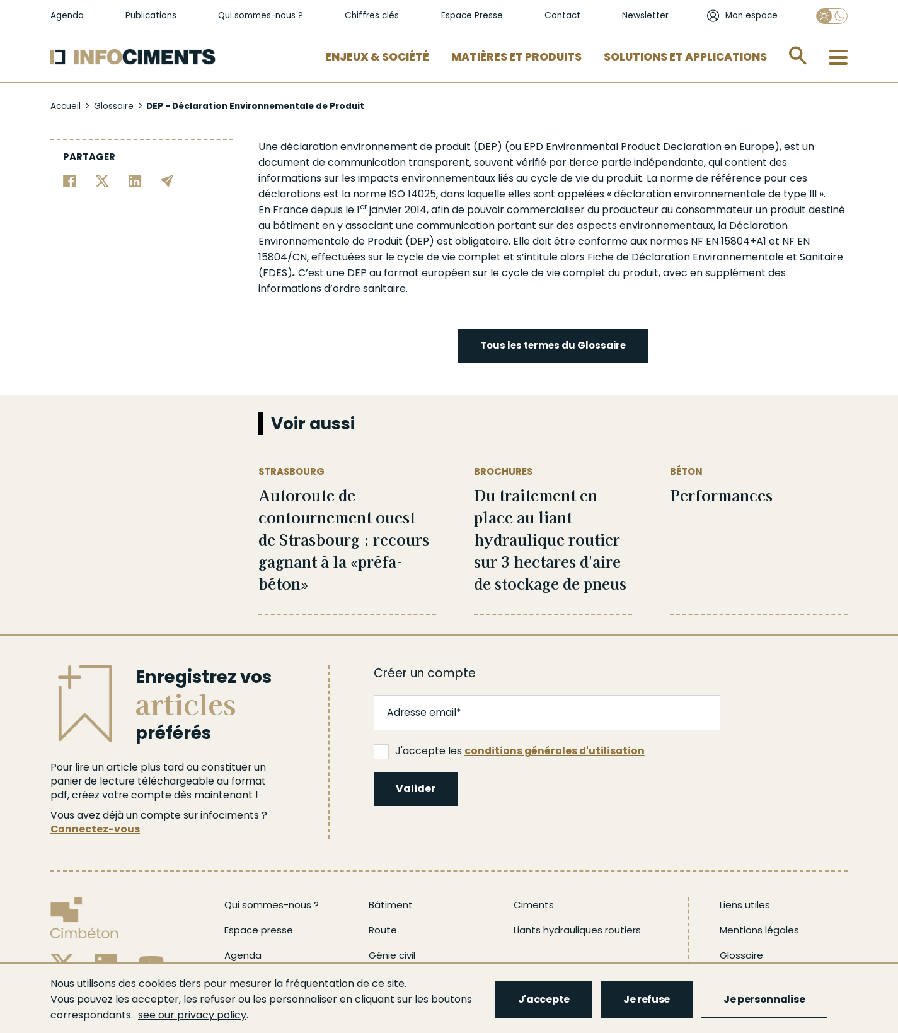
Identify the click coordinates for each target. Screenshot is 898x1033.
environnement (378, 146)
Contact (562, 15)
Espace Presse (472, 15)
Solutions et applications (685, 56)
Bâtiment (391, 904)
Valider (415, 788)
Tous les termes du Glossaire (553, 345)
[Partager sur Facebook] (69, 180)
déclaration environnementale (690, 194)
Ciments (534, 904)
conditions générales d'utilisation (554, 751)
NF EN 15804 (720, 241)
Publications (150, 15)
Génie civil (392, 955)
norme (676, 178)
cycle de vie (560, 178)
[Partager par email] (167, 180)
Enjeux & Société (377, 56)
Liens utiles (745, 904)
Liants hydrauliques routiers (577, 930)
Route (383, 930)
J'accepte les (509, 751)
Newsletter (645, 15)
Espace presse (258, 930)
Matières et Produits (516, 56)
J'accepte (544, 999)
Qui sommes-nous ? (260, 15)
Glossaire (114, 106)
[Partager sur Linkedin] (135, 180)
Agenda (67, 15)
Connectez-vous (95, 829)
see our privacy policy (192, 1015)
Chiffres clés (372, 15)
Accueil (65, 106)
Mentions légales (759, 930)
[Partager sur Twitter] (102, 180)
